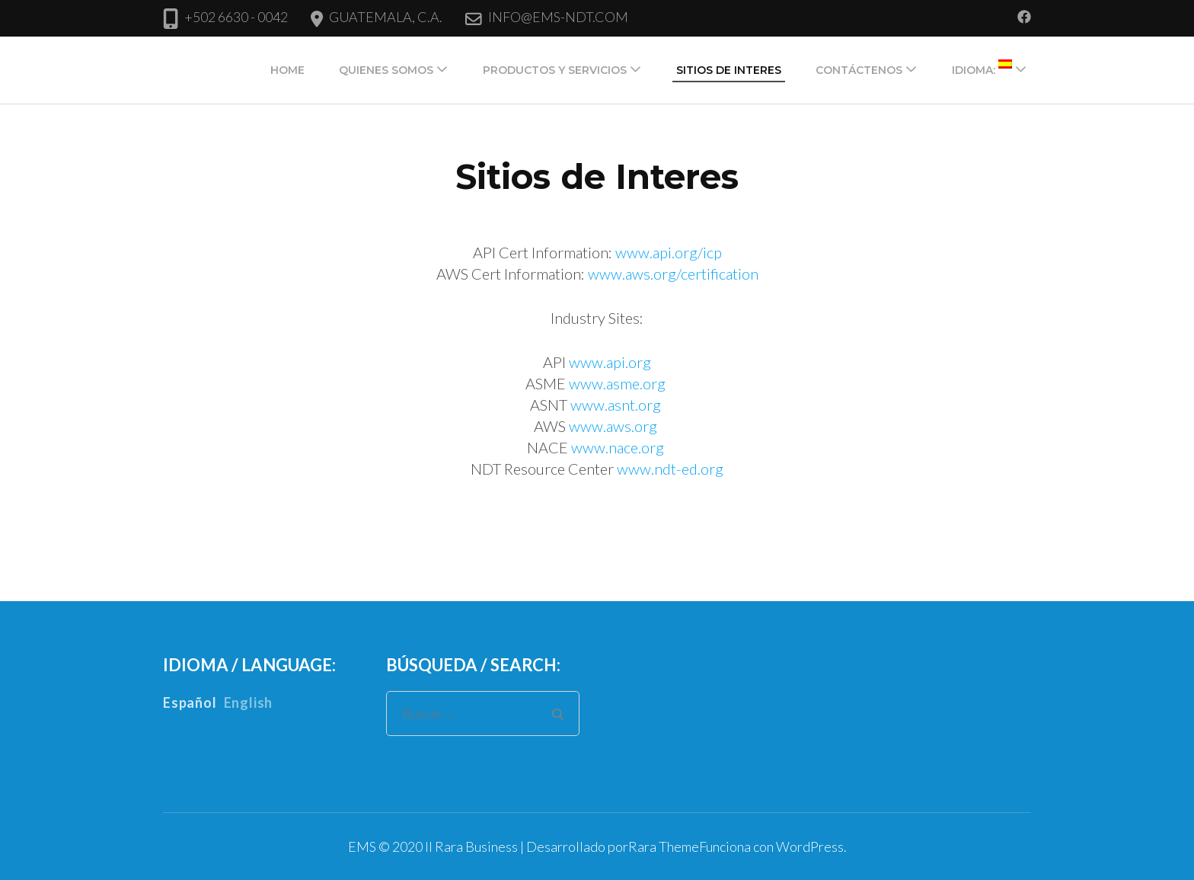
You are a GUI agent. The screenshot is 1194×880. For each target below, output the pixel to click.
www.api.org (610, 362)
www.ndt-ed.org (670, 468)
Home (287, 70)
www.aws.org (613, 426)
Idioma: (982, 68)
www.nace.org (617, 447)
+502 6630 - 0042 (236, 16)
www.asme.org (619, 383)
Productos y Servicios (555, 70)
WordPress (810, 846)
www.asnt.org (617, 404)
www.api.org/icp (668, 252)
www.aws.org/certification (673, 273)
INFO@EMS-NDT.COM (558, 16)
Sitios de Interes (728, 70)
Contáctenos (859, 70)
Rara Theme (663, 846)
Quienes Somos (386, 70)
